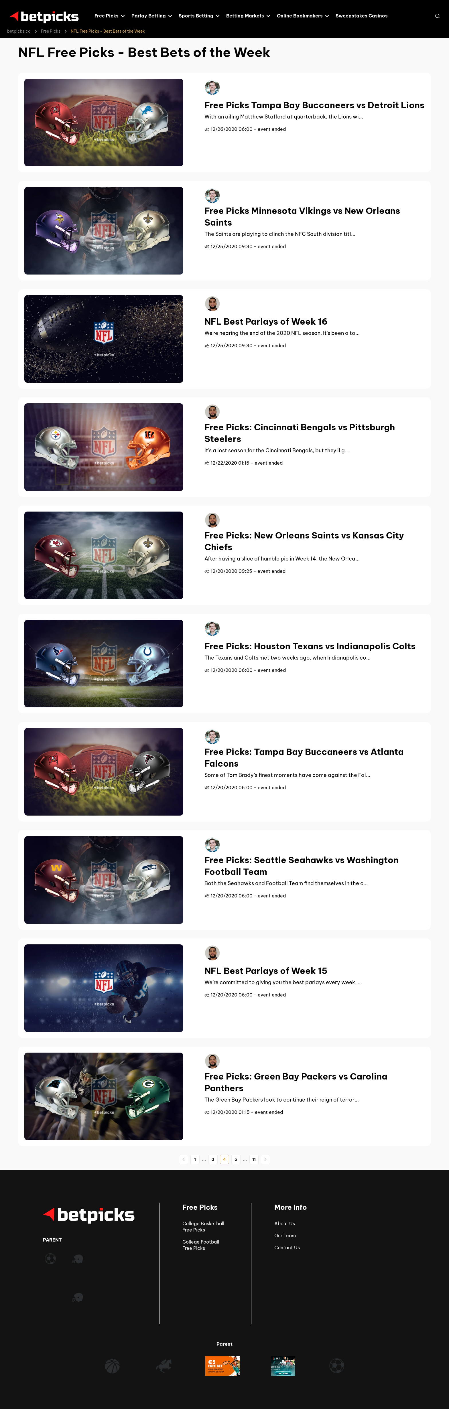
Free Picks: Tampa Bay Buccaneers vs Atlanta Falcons (304, 757)
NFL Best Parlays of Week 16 (266, 321)
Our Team (285, 1235)
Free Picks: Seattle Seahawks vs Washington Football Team (301, 866)
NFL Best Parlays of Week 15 (265, 970)
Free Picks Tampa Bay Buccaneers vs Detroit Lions (314, 105)
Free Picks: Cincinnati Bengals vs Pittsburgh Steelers (299, 433)
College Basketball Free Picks (203, 1227)
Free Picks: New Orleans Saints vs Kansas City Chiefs (304, 541)
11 (254, 1159)
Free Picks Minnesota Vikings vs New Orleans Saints (302, 216)
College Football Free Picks (200, 1245)
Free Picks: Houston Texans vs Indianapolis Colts (309, 646)
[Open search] (437, 16)
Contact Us (287, 1247)
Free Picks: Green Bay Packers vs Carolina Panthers (295, 1082)
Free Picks (50, 31)
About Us (284, 1223)
